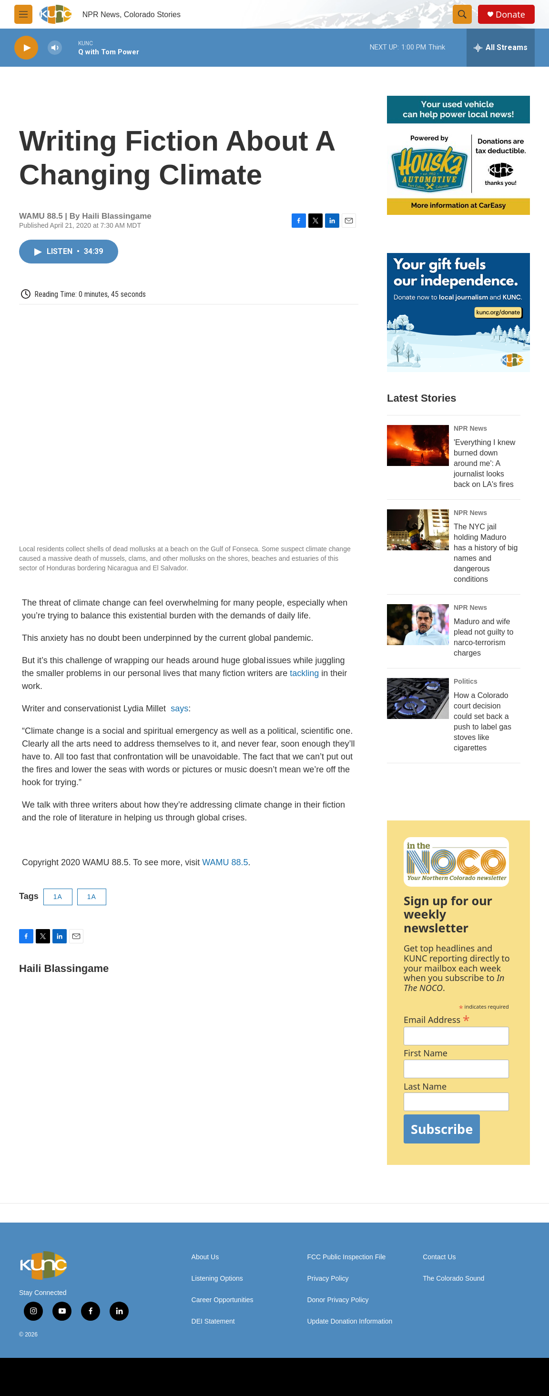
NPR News (470, 428)
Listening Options (217, 1278)
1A (57, 896)
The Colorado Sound (453, 1278)
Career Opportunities (223, 1300)
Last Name (425, 1087)
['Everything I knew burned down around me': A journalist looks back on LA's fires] (418, 445)
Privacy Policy (327, 1278)
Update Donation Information (349, 1321)
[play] (26, 47)
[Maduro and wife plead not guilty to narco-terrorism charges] (418, 624)
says (178, 708)
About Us (205, 1257)
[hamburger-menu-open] (23, 14)
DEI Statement (213, 1321)
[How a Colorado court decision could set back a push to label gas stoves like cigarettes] (418, 698)
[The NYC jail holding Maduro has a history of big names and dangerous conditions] (418, 529)
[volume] (55, 48)
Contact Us (439, 1257)
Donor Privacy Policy (337, 1300)
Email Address (437, 1018)
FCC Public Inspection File (346, 1257)
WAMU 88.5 (225, 862)
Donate (510, 15)
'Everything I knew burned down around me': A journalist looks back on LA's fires (484, 463)
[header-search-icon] (462, 14)
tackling (304, 673)
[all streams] (501, 48)
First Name (425, 1053)
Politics (466, 681)
